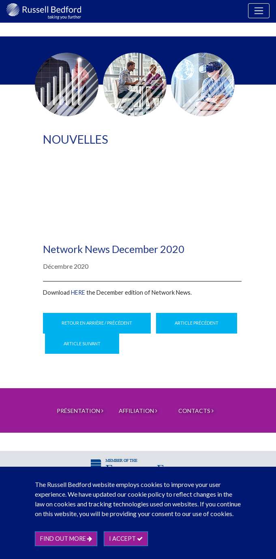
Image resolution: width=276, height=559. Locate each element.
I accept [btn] (126, 538)
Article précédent (196, 322)
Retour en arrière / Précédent (97, 322)
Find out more (66, 538)
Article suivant (82, 343)
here (78, 292)
